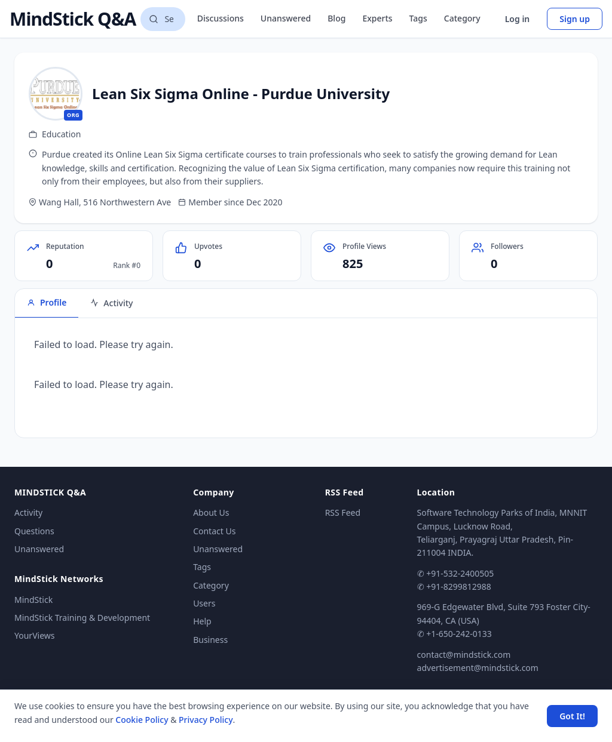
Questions (34, 531)
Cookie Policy (141, 719)
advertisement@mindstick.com (477, 667)
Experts (377, 18)
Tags (418, 18)
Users (204, 603)
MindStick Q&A (73, 19)
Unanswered (286, 18)
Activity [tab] (111, 303)
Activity (28, 512)
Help (202, 621)
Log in (517, 18)
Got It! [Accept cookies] (572, 716)
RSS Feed (342, 512)
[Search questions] (162, 19)
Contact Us (214, 531)
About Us (211, 512)
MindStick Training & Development (82, 617)
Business (210, 639)
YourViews (34, 635)
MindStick (33, 599)
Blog (336, 18)
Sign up (574, 18)
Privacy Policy (205, 719)
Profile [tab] (46, 302)
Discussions (220, 18)
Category (462, 18)
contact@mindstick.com (464, 654)
